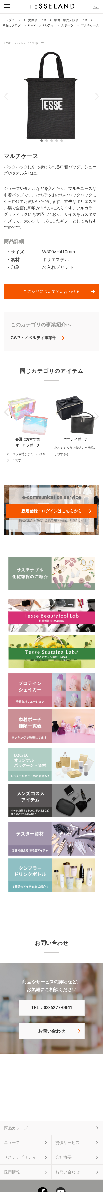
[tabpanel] (51, 96)
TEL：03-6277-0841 (51, 1007)
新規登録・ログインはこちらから (51, 511)
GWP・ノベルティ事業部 (33, 338)
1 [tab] (42, 142)
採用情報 (12, 1172)
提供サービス (67, 1142)
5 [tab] (62, 142)
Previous (6, 96)
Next (97, 96)
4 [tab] (57, 142)
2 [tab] (47, 142)
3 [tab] (52, 142)
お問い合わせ (51, 1031)
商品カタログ (16, 1128)
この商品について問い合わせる (51, 291)
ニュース (12, 1142)
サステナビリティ (20, 1157)
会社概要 (63, 1157)
